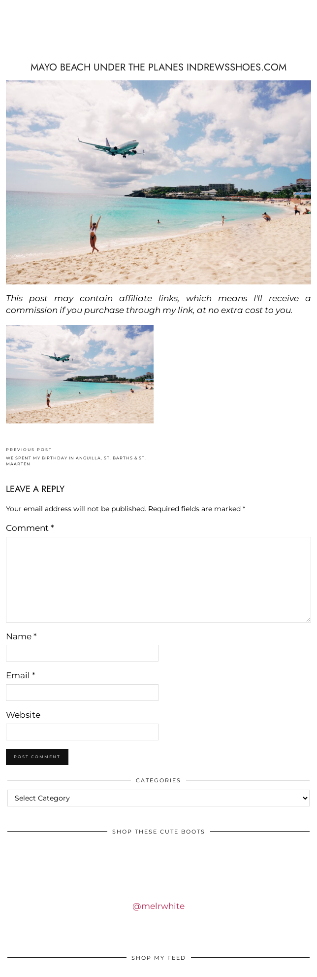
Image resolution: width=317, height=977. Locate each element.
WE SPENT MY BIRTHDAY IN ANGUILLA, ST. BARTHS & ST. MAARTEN (82, 456)
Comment (30, 528)
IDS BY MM (158, 41)
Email (20, 675)
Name (21, 636)
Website (23, 715)
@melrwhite (158, 906)
